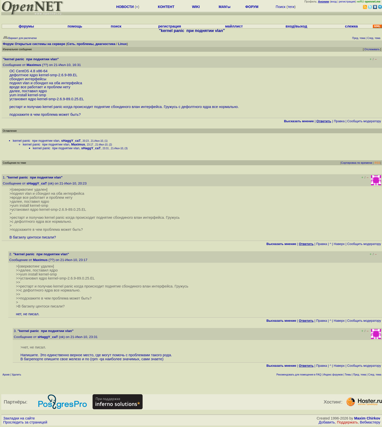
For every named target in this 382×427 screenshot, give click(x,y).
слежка (351, 26)
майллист (234, 26)
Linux (122, 44)
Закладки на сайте (19, 418)
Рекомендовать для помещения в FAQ (298, 374)
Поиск (280, 7)
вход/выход (296, 26)
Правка (339, 121)
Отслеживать (371, 49)
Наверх (339, 244)
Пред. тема (359, 374)
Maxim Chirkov (367, 418)
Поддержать (347, 422)
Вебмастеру (370, 422)
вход (334, 1)
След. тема (374, 374)
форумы (26, 26)
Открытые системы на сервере (40, 44)
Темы (348, 374)
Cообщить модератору (364, 121)
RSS (377, 162)
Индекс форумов (333, 374)
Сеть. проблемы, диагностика (91, 44)
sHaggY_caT (71, 140)
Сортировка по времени (356, 162)
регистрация (347, 1)
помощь (75, 26)
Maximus (34, 65)
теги (291, 7)
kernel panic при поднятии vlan (36, 140)
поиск (116, 26)
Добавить (327, 422)
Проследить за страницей (25, 422)
